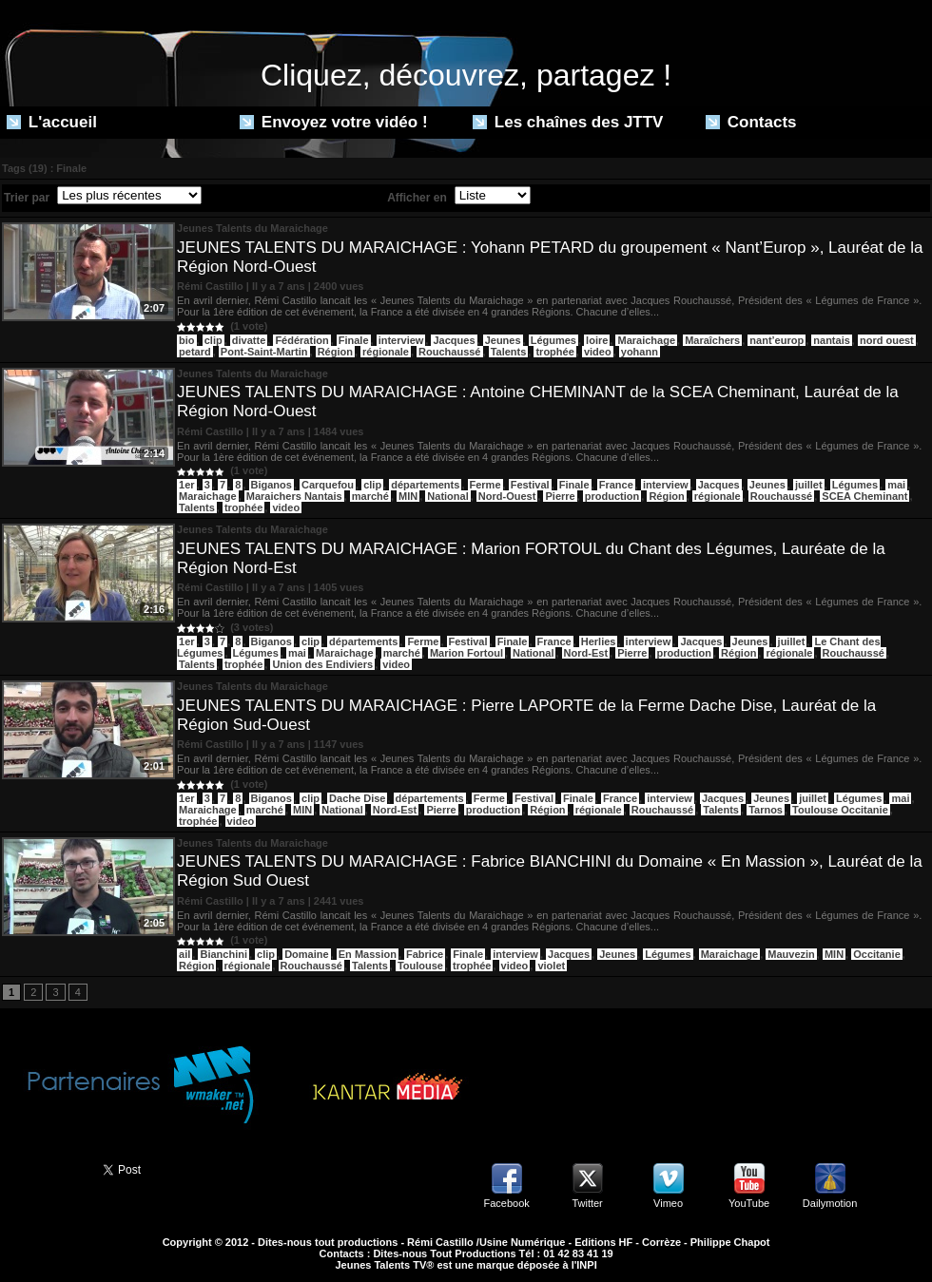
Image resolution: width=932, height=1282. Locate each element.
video (598, 351)
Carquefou (327, 484)
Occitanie (877, 954)
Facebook (506, 1203)
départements (425, 484)
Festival (530, 484)
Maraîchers (712, 340)
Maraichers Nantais (294, 496)
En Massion (368, 954)
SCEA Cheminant (864, 496)
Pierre (559, 496)
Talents (509, 351)
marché (370, 496)
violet (551, 965)
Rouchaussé (449, 351)
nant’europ (776, 340)
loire (597, 340)
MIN (407, 496)
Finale (354, 340)
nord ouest (887, 340)
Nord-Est (586, 653)
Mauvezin (791, 954)
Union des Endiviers (322, 664)
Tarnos (765, 809)
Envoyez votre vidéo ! (334, 122)
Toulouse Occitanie (840, 809)
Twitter (587, 1203)
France (616, 484)
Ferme (485, 484)
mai (896, 484)
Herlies (598, 641)
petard (195, 351)
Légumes (553, 340)
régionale (385, 351)
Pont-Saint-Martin (264, 351)
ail (184, 954)
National (447, 496)
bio (187, 340)
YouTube (748, 1203)
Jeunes (503, 340)
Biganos (271, 484)
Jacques (454, 340)
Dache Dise (357, 798)
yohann (639, 351)
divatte (248, 340)
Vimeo (668, 1203)
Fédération (301, 340)
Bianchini (223, 954)
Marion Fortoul (466, 653)
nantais (831, 340)
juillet (809, 484)
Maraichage (646, 340)
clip (213, 340)
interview (401, 340)
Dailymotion (830, 1203)
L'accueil (52, 122)
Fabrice (424, 954)
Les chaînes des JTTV (568, 122)
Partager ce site (43, 1168)
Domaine (306, 954)
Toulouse (420, 965)
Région (335, 351)
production (612, 496)
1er (187, 484)
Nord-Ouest (507, 496)
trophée (554, 351)
